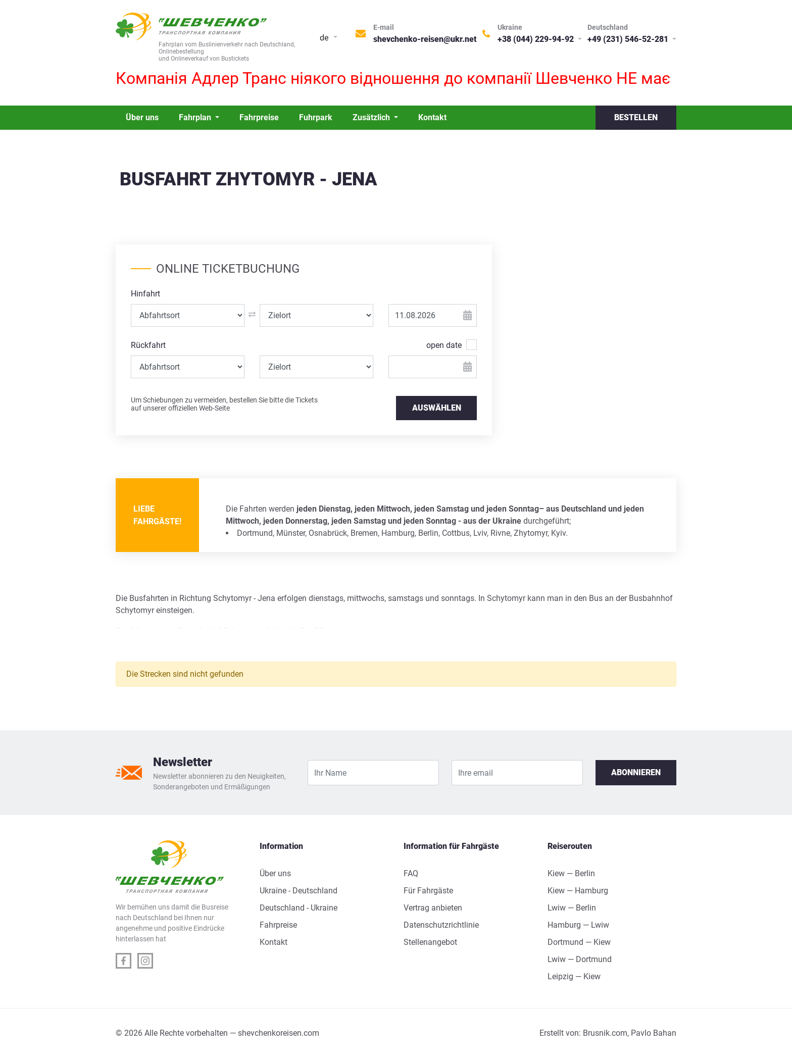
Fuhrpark (315, 117)
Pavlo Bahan (653, 1033)
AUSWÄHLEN (436, 408)
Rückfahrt (148, 345)
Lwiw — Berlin (572, 908)
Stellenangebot (430, 942)
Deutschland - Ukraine (298, 908)
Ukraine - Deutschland (298, 890)
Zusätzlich (372, 117)
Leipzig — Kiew (574, 976)
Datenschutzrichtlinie (441, 925)
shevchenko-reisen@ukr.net (425, 39)
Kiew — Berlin (571, 873)
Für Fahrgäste (428, 890)
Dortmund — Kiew (579, 942)
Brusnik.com (605, 1033)
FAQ (411, 873)
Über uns (142, 117)
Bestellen (636, 117)
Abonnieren (636, 772)
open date (444, 344)
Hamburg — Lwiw (578, 925)
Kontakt (432, 117)
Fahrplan (196, 117)
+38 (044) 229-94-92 (537, 39)
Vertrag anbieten (433, 908)
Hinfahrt (145, 293)
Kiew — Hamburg (578, 890)
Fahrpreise (259, 117)
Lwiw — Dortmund (580, 959)
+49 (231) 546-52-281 (628, 39)
